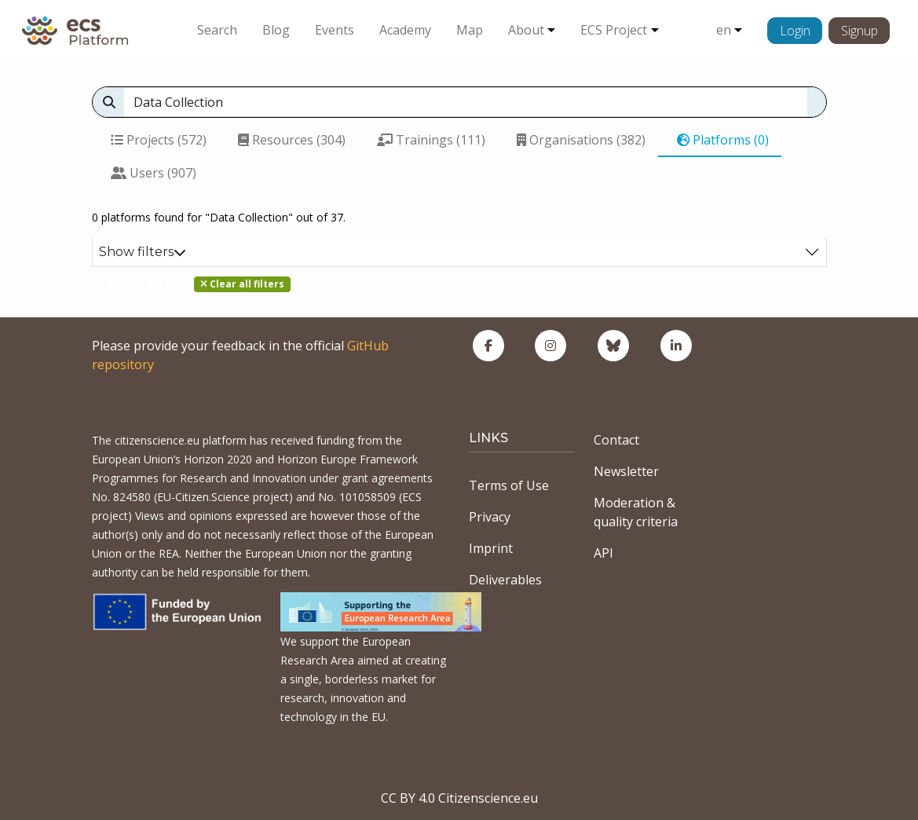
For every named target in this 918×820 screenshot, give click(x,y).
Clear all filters (242, 284)
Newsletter (626, 471)
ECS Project (613, 29)
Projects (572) (159, 139)
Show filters (142, 251)
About (526, 29)
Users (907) (153, 172)
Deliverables (505, 579)
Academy (405, 29)
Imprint (491, 548)
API (603, 553)
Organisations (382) (581, 139)
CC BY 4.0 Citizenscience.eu (459, 798)
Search (217, 29)
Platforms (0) (723, 139)
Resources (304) (292, 139)
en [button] (723, 29)
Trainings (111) (431, 139)
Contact (616, 439)
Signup (859, 30)
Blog (276, 29)
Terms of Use (509, 485)
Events (334, 29)
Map (469, 29)
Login (795, 30)
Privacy (489, 516)
